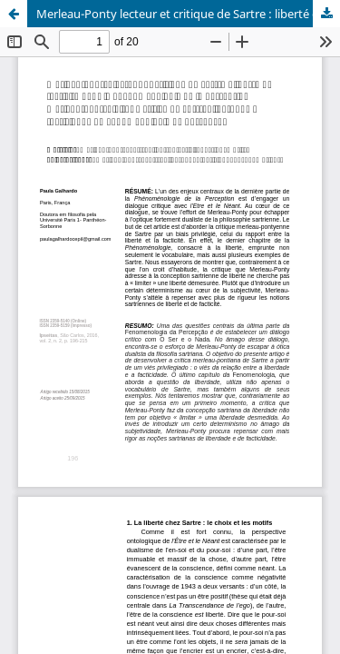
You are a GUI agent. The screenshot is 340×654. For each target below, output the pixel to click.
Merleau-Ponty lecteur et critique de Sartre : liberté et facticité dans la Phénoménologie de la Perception (188, 13)
